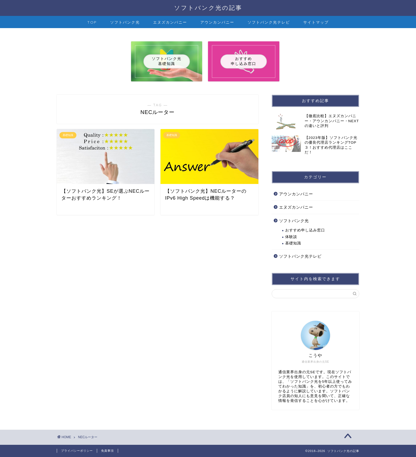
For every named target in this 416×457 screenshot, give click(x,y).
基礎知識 (293, 243)
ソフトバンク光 (125, 22)
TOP (92, 22)
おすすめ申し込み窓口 (305, 230)
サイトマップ (316, 22)
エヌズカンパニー (170, 22)
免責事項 (107, 450)
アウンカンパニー (217, 22)
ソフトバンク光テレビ (269, 22)
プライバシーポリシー (77, 450)
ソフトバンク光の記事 (208, 7)
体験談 (291, 237)
